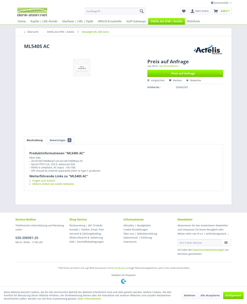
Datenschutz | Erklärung (138, 237)
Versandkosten (118, 267)
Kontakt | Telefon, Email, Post (86, 229)
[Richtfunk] (193, 21)
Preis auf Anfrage (196, 73)
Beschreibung (35, 140)
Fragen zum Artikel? (42, 180)
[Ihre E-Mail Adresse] (199, 242)
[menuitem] (115, 11)
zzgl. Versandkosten (169, 65)
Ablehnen (189, 295)
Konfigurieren (233, 295)
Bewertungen (60, 140)
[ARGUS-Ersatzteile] (110, 21)
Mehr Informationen (89, 298)
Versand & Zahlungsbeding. (85, 233)
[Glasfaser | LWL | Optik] (78, 21)
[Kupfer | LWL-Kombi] (44, 21)
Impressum (130, 241)
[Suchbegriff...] (115, 11)
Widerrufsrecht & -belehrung (86, 237)
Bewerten (193, 80)
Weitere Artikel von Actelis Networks (51, 184)
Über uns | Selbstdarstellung (140, 233)
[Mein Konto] (199, 11)
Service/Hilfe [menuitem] (220, 2)
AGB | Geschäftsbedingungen (86, 241)
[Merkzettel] (183, 11)
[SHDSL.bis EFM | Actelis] (166, 21)
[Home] (21, 21)
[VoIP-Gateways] (136, 21)
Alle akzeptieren (210, 295)
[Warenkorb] (222, 11)
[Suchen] (141, 11)
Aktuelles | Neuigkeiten (137, 225)
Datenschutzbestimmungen (208, 249)
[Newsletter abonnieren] (226, 242)
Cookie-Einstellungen (136, 229)
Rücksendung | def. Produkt (85, 225)
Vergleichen (156, 80)
